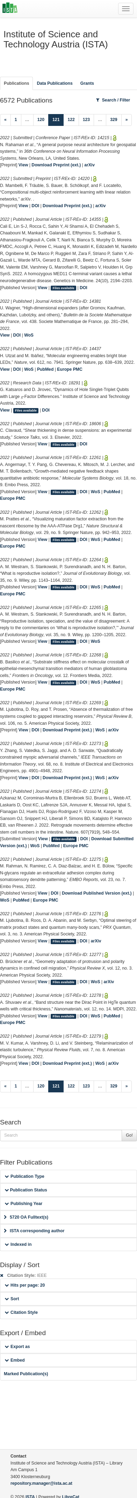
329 (113, 119)
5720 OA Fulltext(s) (26, 1217)
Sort (12, 1298)
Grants (87, 83)
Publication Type (24, 1176)
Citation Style (21, 1312)
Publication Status (26, 1190)
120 (40, 119)
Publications (16, 83)
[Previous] (5, 120)
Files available (63, 288)
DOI (35, 205)
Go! (129, 1135)
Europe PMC (69, 369)
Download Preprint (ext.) (56, 165)
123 (86, 119)
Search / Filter (113, 100)
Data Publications (54, 83)
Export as (17, 1346)
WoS (29, 335)
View (23, 165)
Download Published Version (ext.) (97, 893)
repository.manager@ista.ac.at (41, 1483)
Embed (15, 1360)
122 (70, 119)
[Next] (126, 120)
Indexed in (18, 1244)
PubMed (45, 369)
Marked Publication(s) (26, 1373)
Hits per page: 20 (25, 1285)
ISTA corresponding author (34, 1230)
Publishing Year (23, 1203)
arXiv (89, 165)
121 (58, 119)
